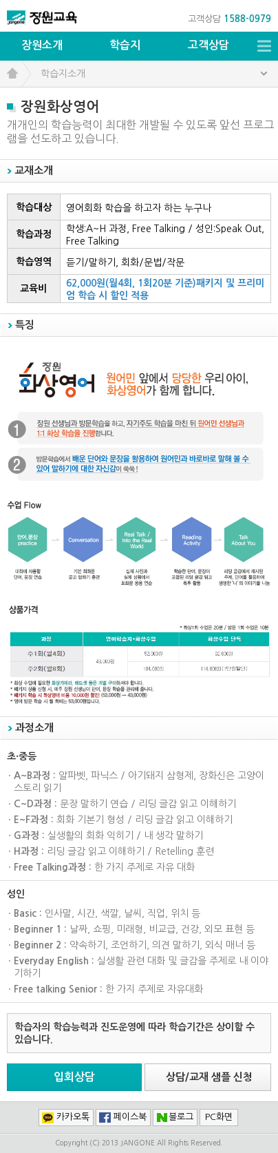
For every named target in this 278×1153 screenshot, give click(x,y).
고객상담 (208, 45)
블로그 (181, 1116)
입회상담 (74, 1077)
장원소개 (42, 45)
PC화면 (219, 1116)
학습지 (124, 45)
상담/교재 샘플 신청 (209, 1077)
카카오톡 (72, 1116)
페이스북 (130, 1116)
